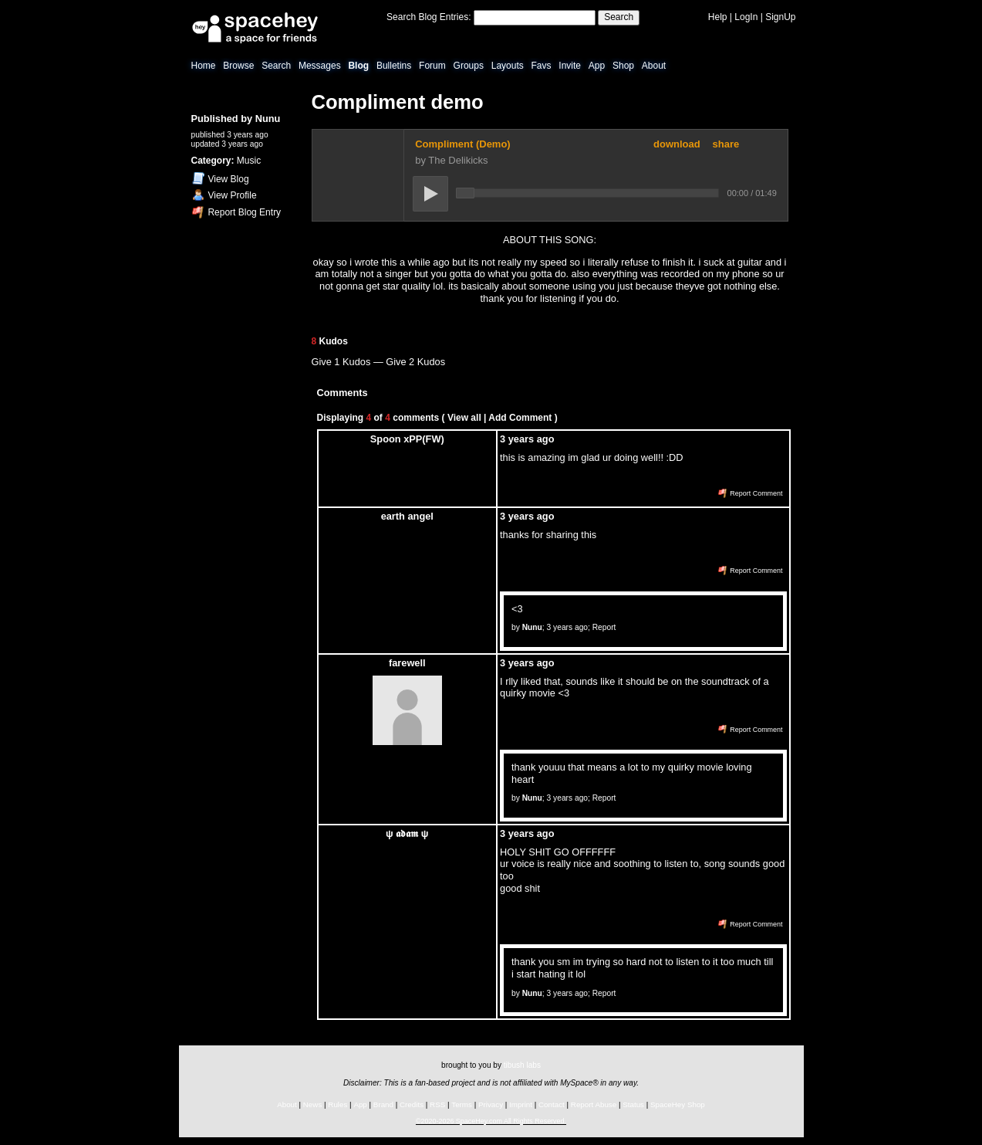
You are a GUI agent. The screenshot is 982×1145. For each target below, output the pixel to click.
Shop (623, 65)
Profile (224, 195)
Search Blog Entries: (428, 17)
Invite (569, 65)
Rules (337, 1104)
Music (249, 160)
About (654, 65)
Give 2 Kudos (415, 362)
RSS (437, 1104)
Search (618, 17)
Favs (541, 65)
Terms (461, 1104)
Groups (469, 65)
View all (464, 417)
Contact (551, 1104)
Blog (358, 65)
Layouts (507, 65)
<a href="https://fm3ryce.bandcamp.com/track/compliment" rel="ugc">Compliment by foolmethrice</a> (550, 175)
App (597, 65)
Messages (320, 65)
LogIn (746, 17)
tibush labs (522, 1065)
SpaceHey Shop (677, 1104)
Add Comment (520, 417)
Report (604, 627)
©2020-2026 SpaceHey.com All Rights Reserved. (491, 1121)
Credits (412, 1104)
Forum (432, 65)
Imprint (520, 1104)
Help (717, 17)
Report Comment (750, 493)
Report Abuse (593, 1104)
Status (633, 1104)
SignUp (780, 17)
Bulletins (393, 65)
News (312, 1104)
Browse (238, 65)
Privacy (490, 1104)
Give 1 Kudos (341, 362)
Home (203, 65)
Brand (383, 1104)
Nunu (268, 118)
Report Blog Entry (236, 211)
